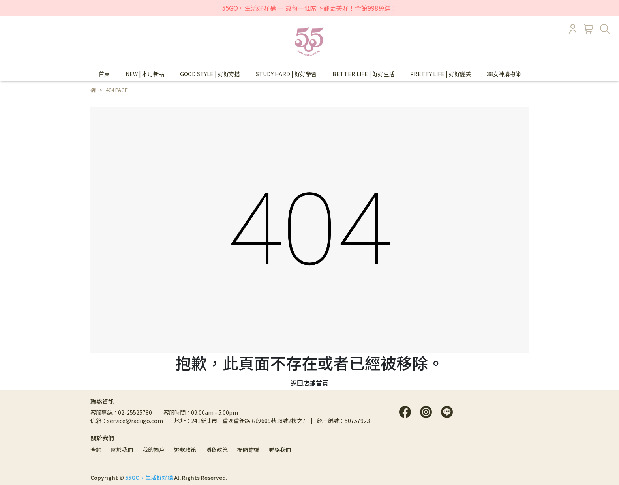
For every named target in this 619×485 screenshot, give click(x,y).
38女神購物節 (504, 74)
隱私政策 (217, 449)
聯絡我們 (280, 449)
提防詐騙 (248, 449)
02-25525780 (135, 412)
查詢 (95, 449)
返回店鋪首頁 (309, 383)
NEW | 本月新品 (145, 74)
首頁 (104, 74)
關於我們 (122, 449)
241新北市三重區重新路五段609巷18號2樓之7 (248, 421)
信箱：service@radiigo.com (126, 421)
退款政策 (185, 449)
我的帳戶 (154, 449)
